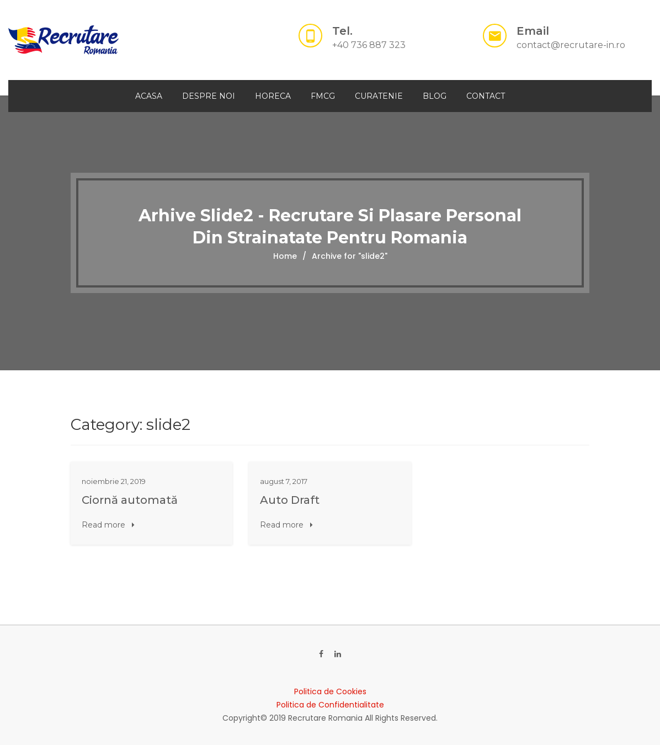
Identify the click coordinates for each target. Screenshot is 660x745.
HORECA (273, 96)
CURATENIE (379, 96)
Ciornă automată (130, 500)
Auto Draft (290, 500)
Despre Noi (208, 96)
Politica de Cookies (330, 691)
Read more (108, 525)
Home (285, 256)
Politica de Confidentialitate (330, 704)
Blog (434, 96)
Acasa (148, 96)
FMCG (323, 96)
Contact (485, 96)
